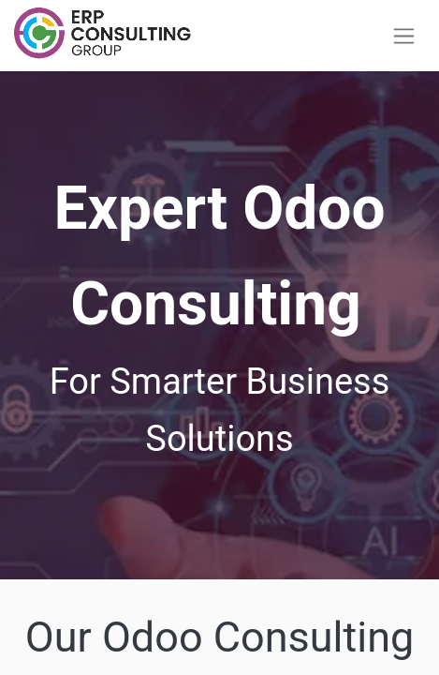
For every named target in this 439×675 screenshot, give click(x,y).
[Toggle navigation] (404, 36)
